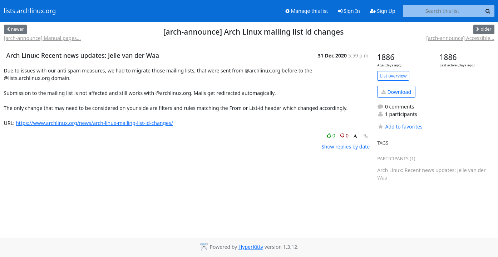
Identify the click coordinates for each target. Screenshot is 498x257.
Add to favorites (399, 126)
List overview (393, 76)
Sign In (349, 10)
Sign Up (382, 10)
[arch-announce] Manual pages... (42, 38)
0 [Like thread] (331, 135)
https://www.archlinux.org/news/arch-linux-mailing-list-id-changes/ (94, 123)
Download (396, 92)
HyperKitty (250, 246)
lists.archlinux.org (30, 11)
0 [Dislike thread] (344, 135)
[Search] (488, 11)
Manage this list (306, 10)
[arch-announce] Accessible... (460, 38)
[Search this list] (442, 11)
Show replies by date (345, 146)
